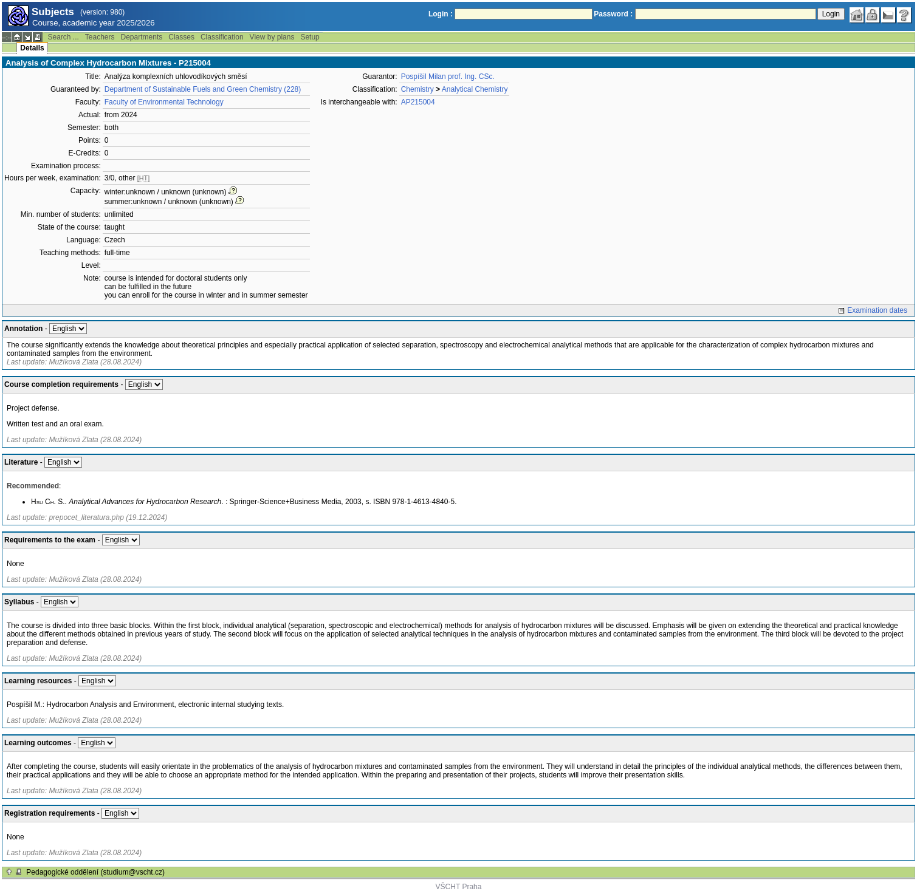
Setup (309, 37)
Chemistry (417, 89)
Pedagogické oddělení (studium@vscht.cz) (95, 872)
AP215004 (418, 102)
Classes (181, 37)
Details (32, 48)
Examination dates (877, 310)
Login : (440, 14)
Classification (222, 37)
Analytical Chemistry (475, 89)
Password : (613, 14)
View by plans (272, 37)
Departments (142, 37)
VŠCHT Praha (459, 886)
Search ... (62, 37)
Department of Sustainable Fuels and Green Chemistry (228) (203, 89)
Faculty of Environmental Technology (164, 102)
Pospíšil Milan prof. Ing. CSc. (448, 76)
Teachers (100, 37)
